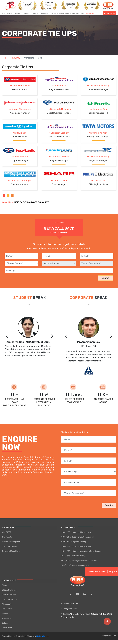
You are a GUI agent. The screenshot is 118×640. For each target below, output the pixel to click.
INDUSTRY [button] (36, 13)
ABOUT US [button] (10, 13)
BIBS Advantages (9, 590)
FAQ (73, 13)
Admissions (6, 618)
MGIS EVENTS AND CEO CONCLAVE (31, 202)
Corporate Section (9, 599)
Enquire (109, 505)
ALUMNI (82, 13)
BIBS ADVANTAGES (56, 13)
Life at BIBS (7, 609)
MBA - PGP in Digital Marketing (73, 542)
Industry (16, 58)
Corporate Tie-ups (9, 546)
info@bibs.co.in (70, 609)
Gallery (5, 623)
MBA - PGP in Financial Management (76, 546)
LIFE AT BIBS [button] (45, 13)
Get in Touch (7, 628)
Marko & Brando (42, 636)
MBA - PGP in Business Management (76, 532)
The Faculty (7, 537)
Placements (7, 604)
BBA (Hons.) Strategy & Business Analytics (79, 560)
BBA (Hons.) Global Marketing (73, 556)
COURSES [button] (18, 13)
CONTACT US (109, 13)
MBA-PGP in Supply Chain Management (77, 537)
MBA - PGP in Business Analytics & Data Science (81, 551)
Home (5, 58)
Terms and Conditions (11, 551)
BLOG (77, 13)
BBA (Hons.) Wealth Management (75, 565)
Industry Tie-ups (9, 595)
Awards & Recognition (11, 542)
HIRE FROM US (90, 13)
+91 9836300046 (60, 223)
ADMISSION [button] (66, 13)
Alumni (5, 613)
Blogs (4, 585)
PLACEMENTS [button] (27, 13)
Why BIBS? (6, 532)
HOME (4, 13)
